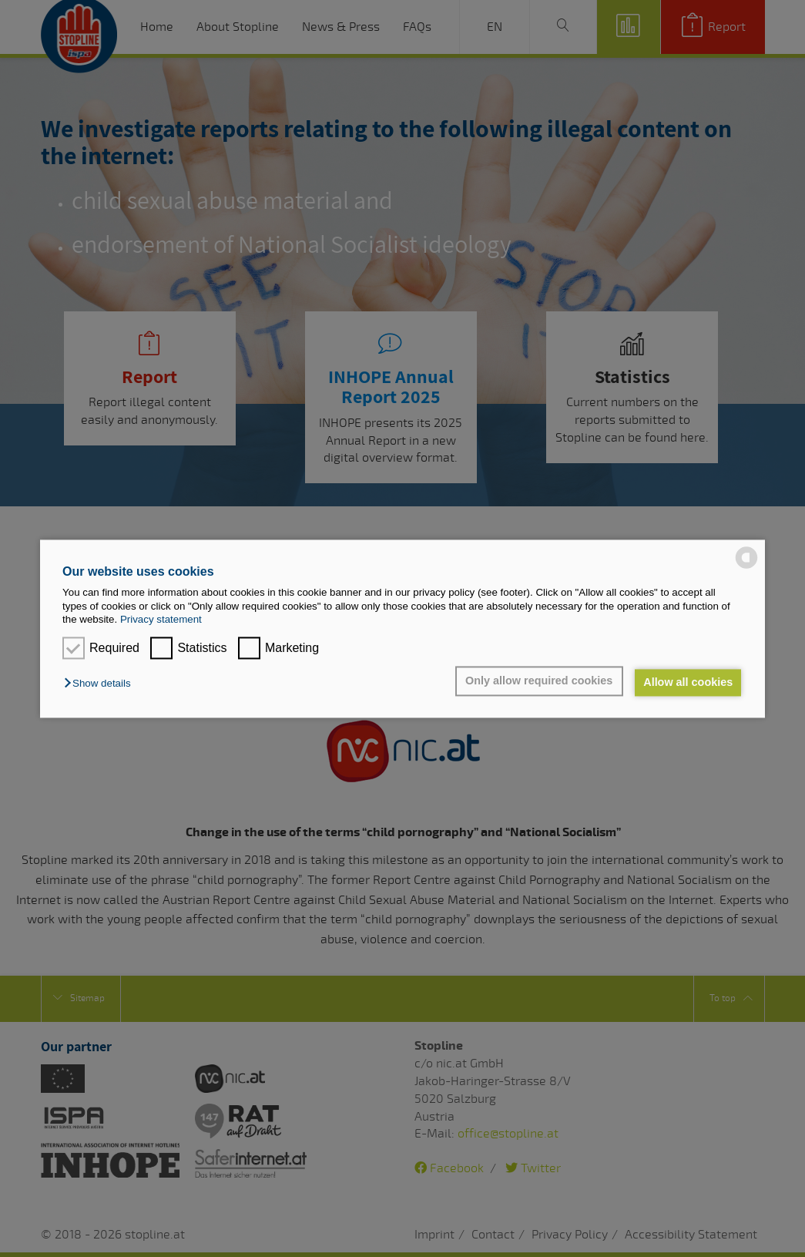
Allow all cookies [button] (687, 683)
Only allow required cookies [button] (537, 681)
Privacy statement (161, 619)
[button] (100, 684)
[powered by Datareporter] (746, 567)
